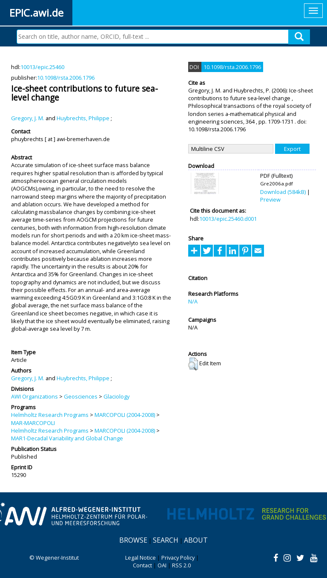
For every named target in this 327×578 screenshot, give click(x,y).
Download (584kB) (283, 192)
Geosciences (81, 396)
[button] (193, 364)
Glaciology (116, 396)
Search (165, 540)
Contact (142, 565)
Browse (133, 540)
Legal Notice (140, 557)
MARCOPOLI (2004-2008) (125, 415)
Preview (270, 199)
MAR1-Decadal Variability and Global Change (67, 438)
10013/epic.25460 (42, 67)
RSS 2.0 (181, 565)
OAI (162, 565)
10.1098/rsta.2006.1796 (66, 77)
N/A (193, 301)
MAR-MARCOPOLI (33, 423)
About (196, 540)
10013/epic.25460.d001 (228, 219)
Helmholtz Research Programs (50, 415)
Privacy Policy (178, 557)
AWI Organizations (34, 396)
